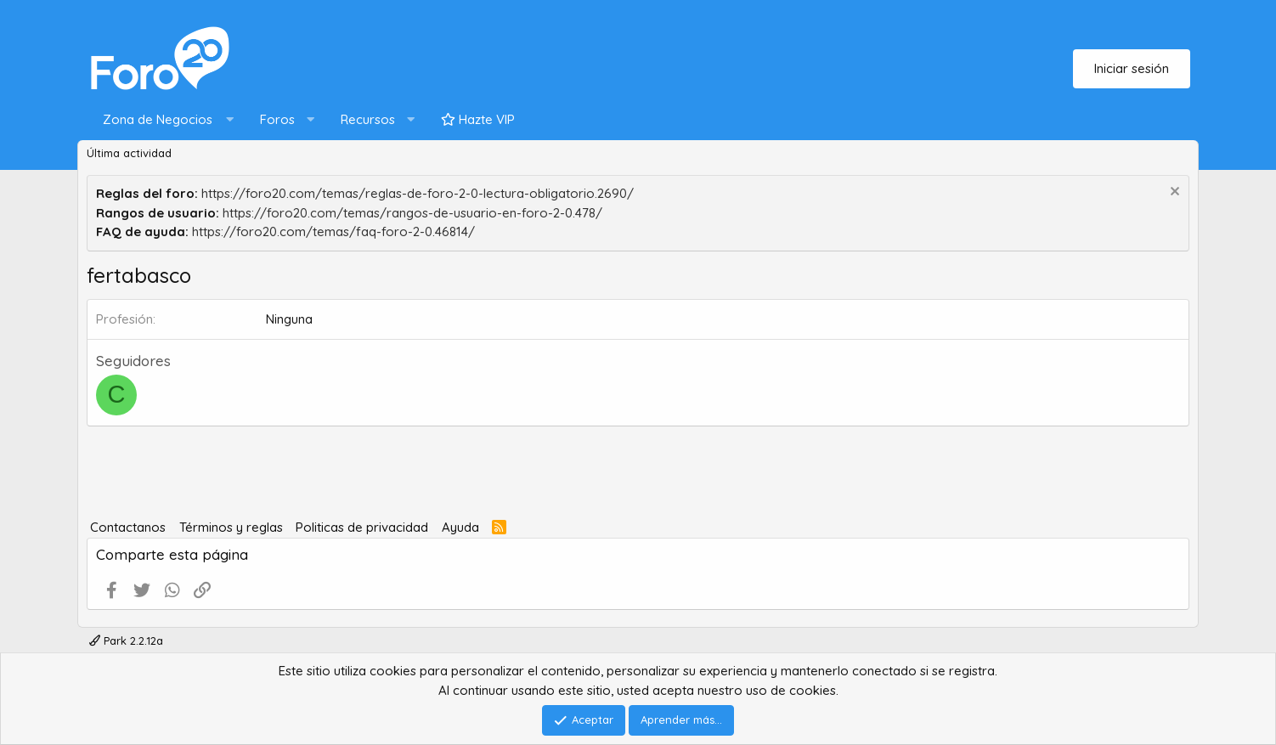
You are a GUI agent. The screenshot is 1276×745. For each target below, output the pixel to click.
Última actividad (129, 153)
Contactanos (128, 527)
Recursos (368, 119)
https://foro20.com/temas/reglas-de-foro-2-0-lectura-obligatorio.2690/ (417, 193)
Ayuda (460, 527)
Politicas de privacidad (362, 527)
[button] (164, 120)
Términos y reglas (231, 527)
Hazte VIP (478, 119)
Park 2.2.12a (126, 640)
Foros (277, 119)
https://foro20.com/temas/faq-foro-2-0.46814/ (333, 231)
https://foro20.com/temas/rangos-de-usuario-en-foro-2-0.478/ (412, 213)
